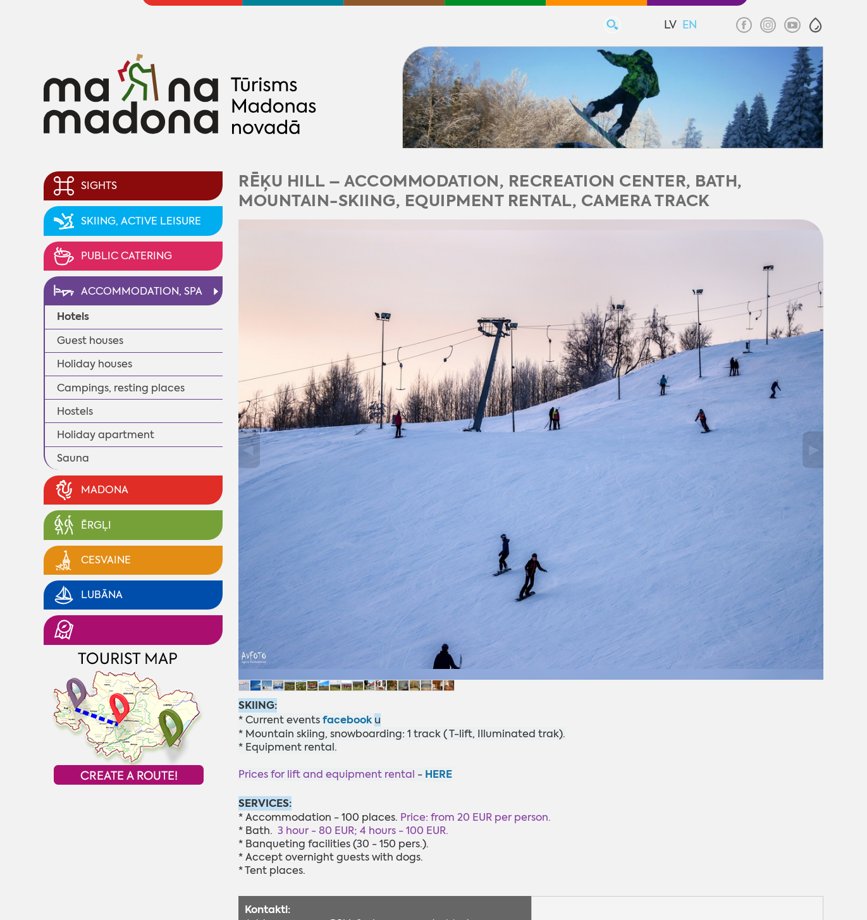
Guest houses (90, 340)
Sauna (73, 458)
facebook (347, 720)
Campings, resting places (121, 388)
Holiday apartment (105, 434)
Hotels (73, 316)
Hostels (75, 411)
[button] (815, 25)
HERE (438, 774)
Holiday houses (94, 364)
